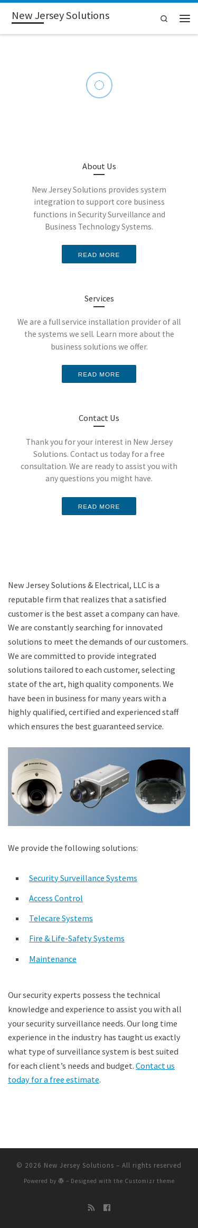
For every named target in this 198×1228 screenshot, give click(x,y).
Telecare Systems (61, 918)
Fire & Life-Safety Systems (77, 938)
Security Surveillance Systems (83, 878)
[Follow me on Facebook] (106, 1208)
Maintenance (53, 959)
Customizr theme (150, 1181)
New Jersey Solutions (79, 1165)
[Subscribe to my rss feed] (91, 1208)
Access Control (56, 898)
